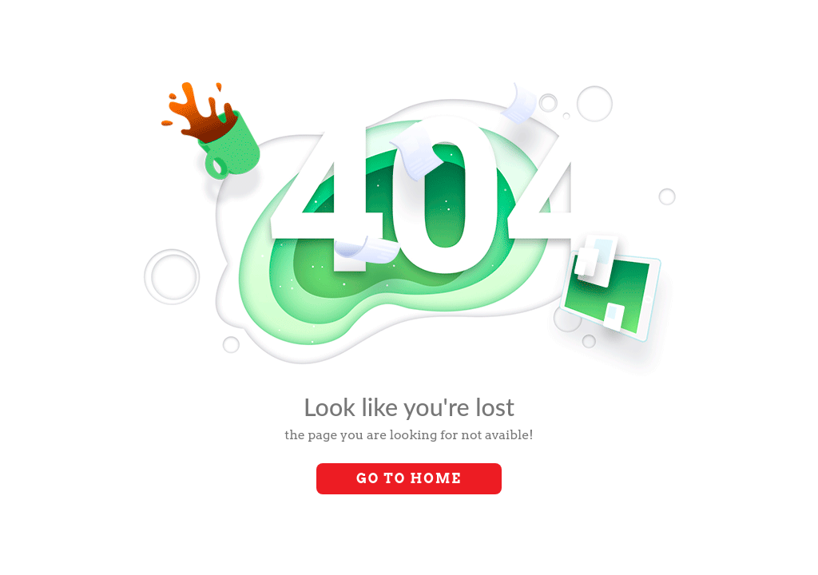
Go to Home (409, 478)
